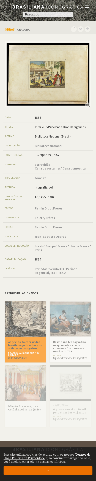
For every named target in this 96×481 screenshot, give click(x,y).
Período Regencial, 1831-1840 (56, 271)
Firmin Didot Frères (48, 208)
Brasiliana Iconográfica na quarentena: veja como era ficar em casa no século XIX (69, 347)
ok (48, 470)
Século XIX (56, 269)
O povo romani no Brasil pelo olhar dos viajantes (69, 411)
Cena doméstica (74, 168)
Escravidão (42, 164)
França (62, 246)
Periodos (41, 269)
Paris (38, 250)
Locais (39, 246)
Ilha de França (79, 246)
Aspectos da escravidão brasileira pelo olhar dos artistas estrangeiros (25, 345)
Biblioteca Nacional (48, 146)
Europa (51, 246)
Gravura (40, 178)
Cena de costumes (48, 168)
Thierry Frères (45, 218)
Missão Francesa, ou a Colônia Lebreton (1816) (24, 408)
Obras (10, 29)
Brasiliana (48, 7)
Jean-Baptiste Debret (50, 236)
